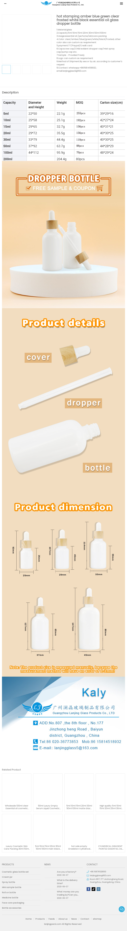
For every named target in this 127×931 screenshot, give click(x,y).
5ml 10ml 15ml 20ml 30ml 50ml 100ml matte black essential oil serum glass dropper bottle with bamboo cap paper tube (79, 807)
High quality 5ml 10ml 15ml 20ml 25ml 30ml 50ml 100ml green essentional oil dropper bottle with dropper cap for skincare (110, 807)
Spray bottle (8, 882)
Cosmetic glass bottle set (15, 871)
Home (28, 918)
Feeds (51, 918)
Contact (85, 918)
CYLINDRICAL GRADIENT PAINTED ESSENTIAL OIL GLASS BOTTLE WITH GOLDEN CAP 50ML (110, 847)
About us (63, 918)
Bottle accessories (11, 907)
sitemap (97, 918)
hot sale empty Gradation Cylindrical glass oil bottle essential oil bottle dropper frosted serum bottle (79, 847)
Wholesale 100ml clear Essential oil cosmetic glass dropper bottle (16, 807)
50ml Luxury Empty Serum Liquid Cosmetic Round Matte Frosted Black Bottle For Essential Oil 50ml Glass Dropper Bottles (48, 807)
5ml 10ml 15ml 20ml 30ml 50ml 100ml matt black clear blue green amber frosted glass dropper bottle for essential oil (48, 847)
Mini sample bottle (11, 887)
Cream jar (7, 877)
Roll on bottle (9, 892)
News (74, 918)
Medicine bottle (10, 897)
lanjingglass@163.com (100, 875)
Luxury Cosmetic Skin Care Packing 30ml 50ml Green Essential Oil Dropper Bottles (16, 847)
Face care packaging (13, 902)
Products (40, 918)
